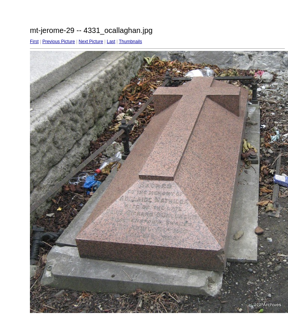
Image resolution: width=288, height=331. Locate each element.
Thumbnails (130, 41)
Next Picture (91, 41)
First (34, 41)
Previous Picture (58, 41)
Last (111, 41)
